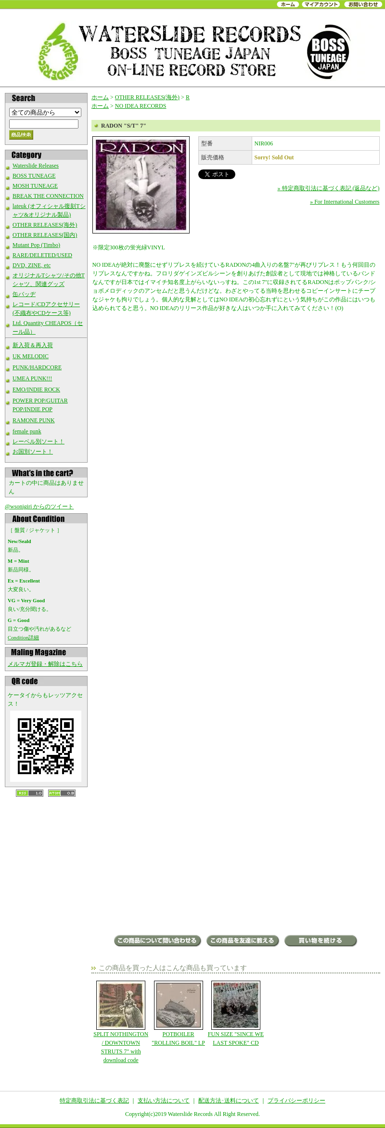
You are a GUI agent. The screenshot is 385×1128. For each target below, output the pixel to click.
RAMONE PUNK (34, 420)
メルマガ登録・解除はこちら (45, 664)
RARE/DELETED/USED (42, 255)
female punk (27, 431)
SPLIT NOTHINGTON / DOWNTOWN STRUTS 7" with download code (121, 1022)
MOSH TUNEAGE (35, 185)
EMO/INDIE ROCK (36, 389)
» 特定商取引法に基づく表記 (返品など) (329, 188)
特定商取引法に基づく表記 (94, 1100)
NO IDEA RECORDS (141, 106)
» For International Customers (344, 201)
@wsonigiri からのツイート (39, 506)
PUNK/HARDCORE (37, 367)
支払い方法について (164, 1100)
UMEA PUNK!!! (32, 378)
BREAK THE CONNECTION (48, 196)
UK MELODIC (31, 356)
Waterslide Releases (36, 165)
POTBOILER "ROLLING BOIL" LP (178, 1013)
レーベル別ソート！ (38, 441)
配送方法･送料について (228, 1100)
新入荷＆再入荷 (33, 345)
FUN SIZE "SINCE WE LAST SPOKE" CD (235, 1013)
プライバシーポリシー (296, 1100)
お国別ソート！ (33, 451)
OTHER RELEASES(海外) (45, 224)
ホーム (100, 97)
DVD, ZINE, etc (32, 265)
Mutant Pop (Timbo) (36, 245)
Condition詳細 (23, 637)
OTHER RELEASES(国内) (45, 235)
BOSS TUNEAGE (34, 175)
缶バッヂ (24, 294)
